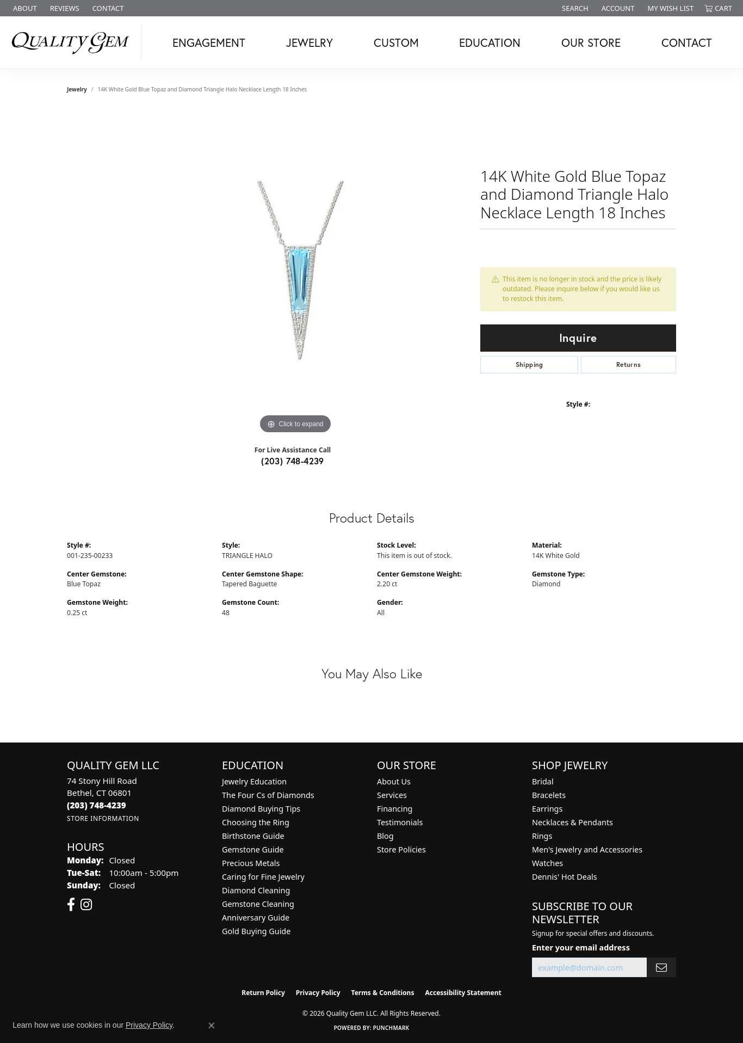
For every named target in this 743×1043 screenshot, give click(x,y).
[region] (295, 273)
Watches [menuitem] (547, 863)
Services (392, 795)
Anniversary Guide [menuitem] (255, 917)
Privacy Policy (318, 992)
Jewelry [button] (309, 42)
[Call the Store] (96, 805)
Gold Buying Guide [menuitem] (256, 931)
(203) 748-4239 (292, 461)
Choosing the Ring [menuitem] (255, 822)
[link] (24, 8)
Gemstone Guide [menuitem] (253, 849)
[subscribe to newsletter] (661, 968)
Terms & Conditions (382, 992)
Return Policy (263, 992)
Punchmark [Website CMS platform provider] (391, 1028)
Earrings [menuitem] (547, 808)
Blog (385, 836)
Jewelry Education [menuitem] (254, 781)
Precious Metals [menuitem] (251, 863)
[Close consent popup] (211, 1025)
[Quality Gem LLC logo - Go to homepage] (73, 42)
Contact (686, 42)
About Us (394, 781)
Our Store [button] (591, 42)
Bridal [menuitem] (543, 781)
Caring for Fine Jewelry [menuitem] (263, 877)
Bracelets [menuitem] (549, 795)
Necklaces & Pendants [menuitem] (572, 822)
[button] (574, 8)
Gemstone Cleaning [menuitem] (258, 904)
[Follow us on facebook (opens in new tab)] (71, 904)
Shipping (529, 364)
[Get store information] (103, 818)
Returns (628, 364)
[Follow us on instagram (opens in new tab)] (86, 904)
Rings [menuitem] (542, 836)
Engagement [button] (208, 42)
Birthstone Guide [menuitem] (253, 836)
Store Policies (401, 849)
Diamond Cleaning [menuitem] (256, 890)
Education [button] (490, 42)
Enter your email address (581, 947)
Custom (396, 42)
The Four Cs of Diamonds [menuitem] (268, 795)
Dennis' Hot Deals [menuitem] (564, 877)
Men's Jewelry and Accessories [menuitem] (587, 849)
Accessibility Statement (463, 992)
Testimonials (400, 822)
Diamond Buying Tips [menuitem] (261, 808)
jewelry (77, 89)
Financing (394, 808)
